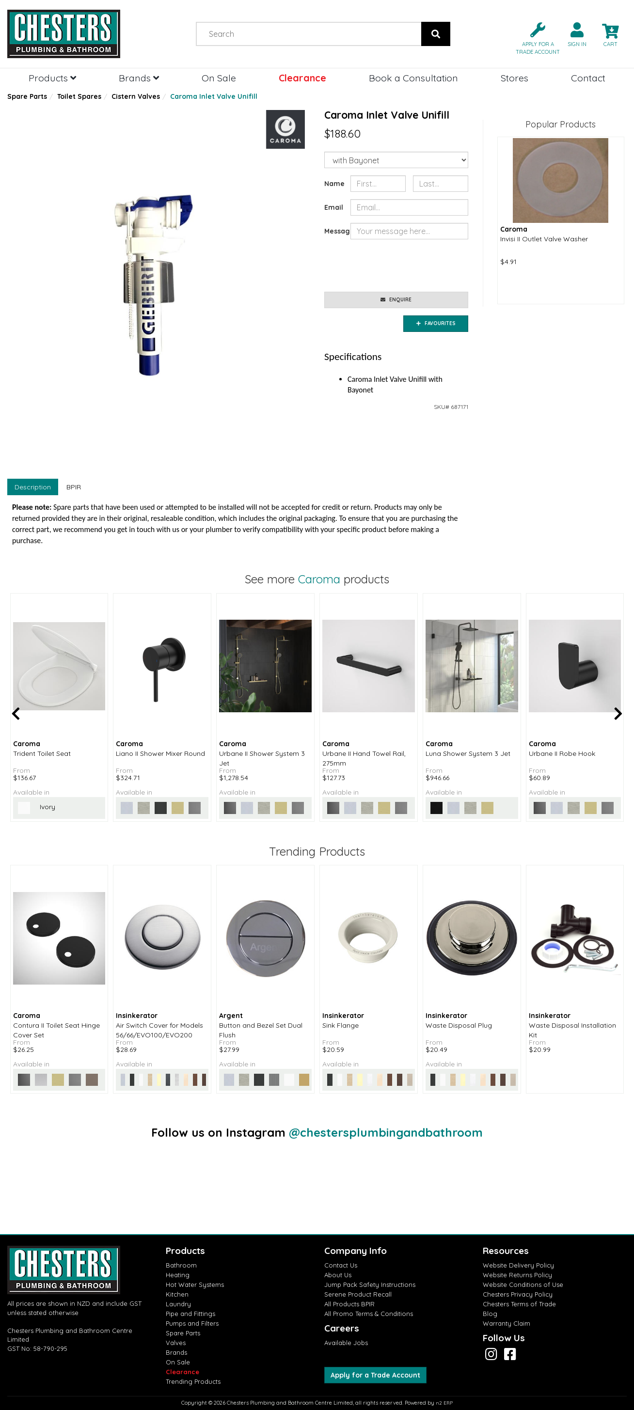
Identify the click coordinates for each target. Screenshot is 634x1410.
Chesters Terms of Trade (519, 1304)
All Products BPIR (349, 1304)
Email (333, 207)
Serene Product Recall (358, 1294)
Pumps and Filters (192, 1323)
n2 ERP (444, 1403)
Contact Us (340, 1265)
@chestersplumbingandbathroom (386, 1132)
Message (333, 231)
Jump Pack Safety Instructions (369, 1284)
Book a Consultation (413, 78)
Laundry (178, 1304)
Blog (490, 1313)
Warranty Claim (506, 1323)
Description (33, 487)
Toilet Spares (79, 96)
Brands (139, 78)
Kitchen (177, 1294)
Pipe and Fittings (190, 1313)
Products (52, 78)
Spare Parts (27, 96)
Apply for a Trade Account (375, 1375)
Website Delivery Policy (518, 1265)
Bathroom (181, 1265)
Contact (588, 78)
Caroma (319, 579)
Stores (514, 78)
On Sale (219, 78)
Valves (176, 1343)
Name (333, 183)
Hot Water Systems (195, 1284)
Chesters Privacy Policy (518, 1294)
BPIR (73, 487)
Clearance (302, 78)
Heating (178, 1275)
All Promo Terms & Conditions (368, 1313)
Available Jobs (346, 1343)
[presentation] (424, 265)
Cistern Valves (135, 96)
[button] (534, 37)
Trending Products (193, 1381)
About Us (337, 1275)
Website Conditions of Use (523, 1284)
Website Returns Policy (517, 1275)
